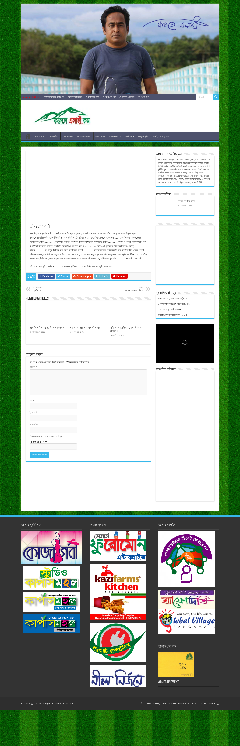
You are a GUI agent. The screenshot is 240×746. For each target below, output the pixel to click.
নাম (32, 400)
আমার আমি (39, 136)
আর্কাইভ (128, 136)
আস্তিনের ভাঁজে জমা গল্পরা (54, 97)
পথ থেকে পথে (143, 97)
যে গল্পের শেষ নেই (109, 97)
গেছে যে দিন (100, 136)
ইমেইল (33, 412)
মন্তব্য (33, 367)
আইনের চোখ (68, 136)
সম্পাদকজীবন (53, 136)
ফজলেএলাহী (28, 136)
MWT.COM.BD (168, 703)
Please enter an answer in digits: (47, 436)
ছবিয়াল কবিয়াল (115, 136)
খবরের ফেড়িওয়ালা (84, 136)
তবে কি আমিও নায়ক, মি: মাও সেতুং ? (47, 327)
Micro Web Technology (206, 703)
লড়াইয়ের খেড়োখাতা (161, 136)
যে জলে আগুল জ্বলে (126, 97)
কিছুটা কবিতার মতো (75, 97)
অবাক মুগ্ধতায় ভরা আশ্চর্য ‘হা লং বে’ (86, 327)
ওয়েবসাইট (34, 424)
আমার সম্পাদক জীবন (186, 201)
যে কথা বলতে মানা (92, 97)
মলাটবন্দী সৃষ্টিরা (143, 136)
